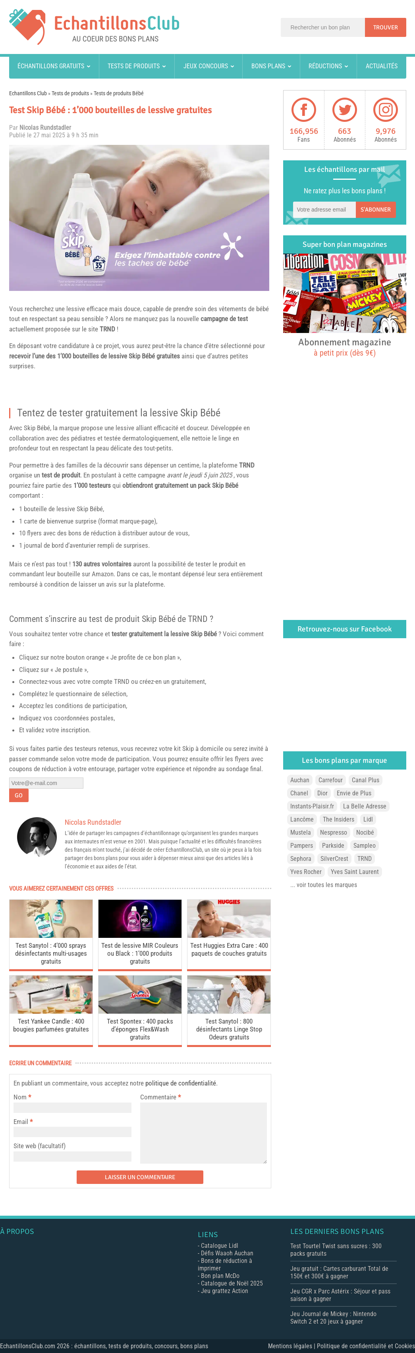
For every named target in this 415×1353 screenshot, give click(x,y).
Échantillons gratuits (50, 66)
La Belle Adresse (364, 806)
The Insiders (338, 819)
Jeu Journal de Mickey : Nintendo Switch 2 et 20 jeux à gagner (333, 1317)
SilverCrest (334, 858)
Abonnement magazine (344, 347)
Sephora (300, 858)
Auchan (299, 780)
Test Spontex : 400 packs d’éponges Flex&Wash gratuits (140, 1029)
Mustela (300, 832)
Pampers (301, 845)
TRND (107, 329)
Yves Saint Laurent (355, 872)
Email (21, 1122)
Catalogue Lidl (219, 1245)
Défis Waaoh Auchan (227, 1253)
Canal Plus (365, 780)
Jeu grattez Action (224, 1291)
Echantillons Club (28, 93)
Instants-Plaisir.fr (312, 806)
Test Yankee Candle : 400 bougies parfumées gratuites (51, 1025)
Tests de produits (134, 66)
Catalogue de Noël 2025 (232, 1283)
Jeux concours (205, 66)
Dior (322, 793)
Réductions (325, 66)
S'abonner (376, 209)
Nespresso (333, 832)
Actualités (382, 66)
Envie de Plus (354, 793)
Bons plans (268, 66)
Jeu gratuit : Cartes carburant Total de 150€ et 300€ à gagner (339, 1272)
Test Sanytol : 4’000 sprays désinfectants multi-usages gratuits (51, 953)
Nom (20, 1097)
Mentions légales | (292, 1346)
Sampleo (364, 845)
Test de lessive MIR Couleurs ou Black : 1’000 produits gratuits (139, 953)
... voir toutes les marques (323, 885)
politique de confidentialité (180, 1083)
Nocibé (365, 832)
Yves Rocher (306, 872)
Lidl (368, 819)
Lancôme (302, 819)
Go (19, 795)
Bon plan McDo (220, 1276)
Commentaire (160, 1097)
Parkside (333, 845)
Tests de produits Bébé (119, 93)
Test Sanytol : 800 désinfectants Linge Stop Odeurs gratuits (229, 1029)
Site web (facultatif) (40, 1146)
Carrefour (330, 780)
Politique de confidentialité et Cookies (366, 1346)
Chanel (299, 793)
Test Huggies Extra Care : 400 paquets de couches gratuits (229, 949)
